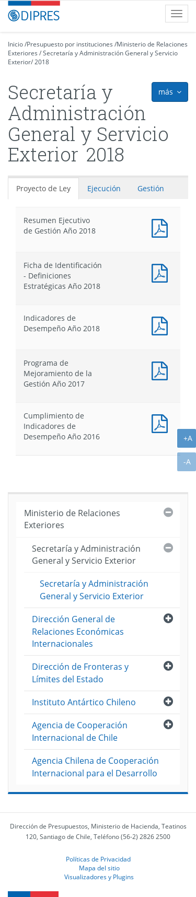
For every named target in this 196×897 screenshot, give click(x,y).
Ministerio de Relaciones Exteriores (72, 519)
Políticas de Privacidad (98, 859)
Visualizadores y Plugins (99, 876)
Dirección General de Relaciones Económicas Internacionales (78, 631)
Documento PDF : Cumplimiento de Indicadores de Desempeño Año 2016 (162, 422)
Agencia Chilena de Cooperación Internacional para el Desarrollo (95, 766)
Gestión (150, 188)
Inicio (15, 44)
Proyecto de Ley (43, 188)
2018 (41, 61)
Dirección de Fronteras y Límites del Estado (80, 672)
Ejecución (104, 188)
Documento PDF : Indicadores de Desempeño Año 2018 (162, 324)
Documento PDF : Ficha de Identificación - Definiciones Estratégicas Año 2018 (162, 272)
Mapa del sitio (99, 868)
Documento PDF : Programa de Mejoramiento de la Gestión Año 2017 (162, 369)
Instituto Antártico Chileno (84, 702)
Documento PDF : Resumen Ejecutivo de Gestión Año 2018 (162, 227)
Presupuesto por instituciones (70, 44)
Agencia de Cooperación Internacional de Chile (80, 731)
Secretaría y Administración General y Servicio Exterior (86, 554)
